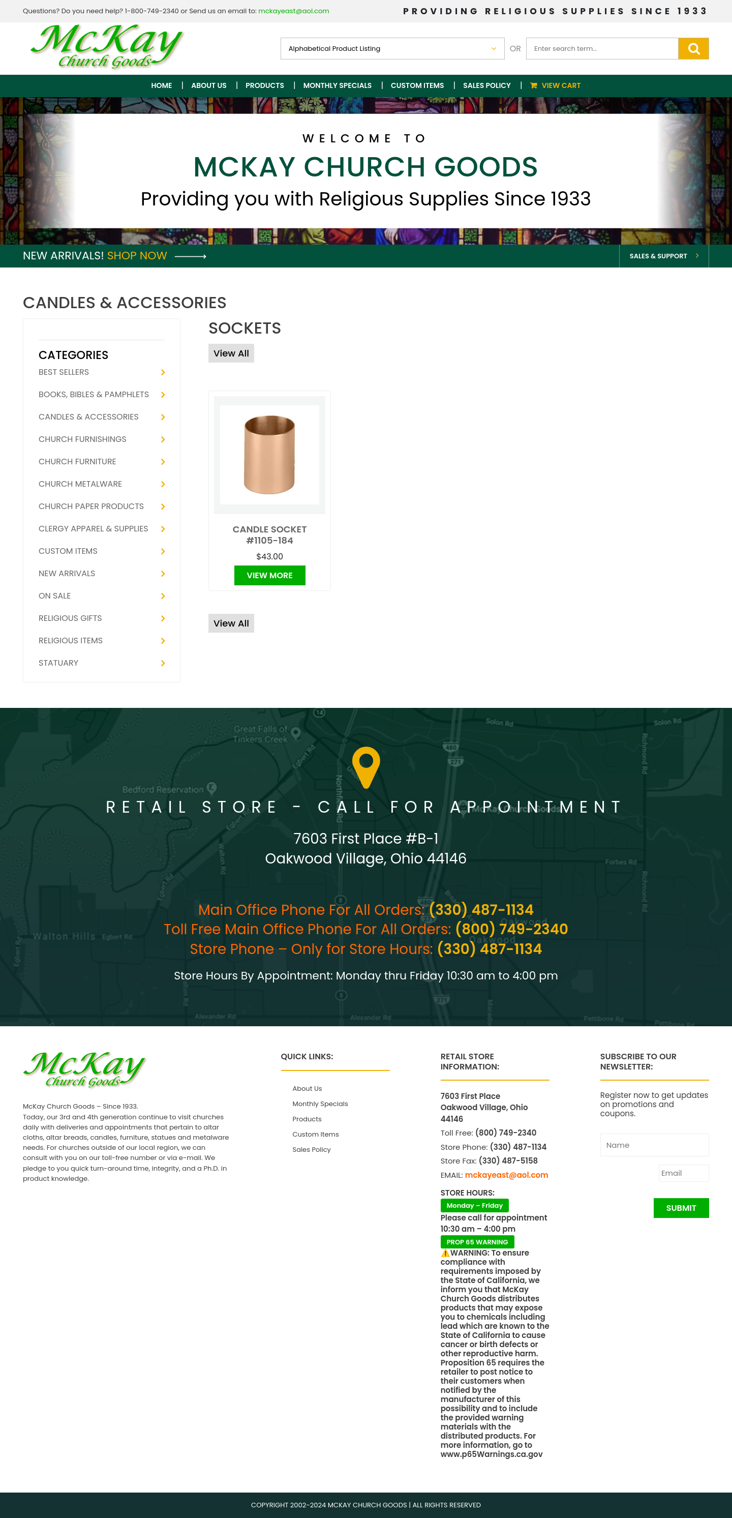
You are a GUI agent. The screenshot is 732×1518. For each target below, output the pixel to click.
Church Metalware (80, 484)
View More (270, 575)
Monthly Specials (337, 85)
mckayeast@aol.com (293, 11)
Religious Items (71, 640)
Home (161, 85)
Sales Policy (487, 85)
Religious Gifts (70, 618)
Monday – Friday (475, 1205)
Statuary (58, 663)
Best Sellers (64, 372)
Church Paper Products (91, 506)
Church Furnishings (83, 439)
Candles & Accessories (89, 417)
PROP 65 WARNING (477, 1242)
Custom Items (417, 85)
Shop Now (156, 255)
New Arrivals (67, 573)
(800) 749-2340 (511, 929)
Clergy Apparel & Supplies (93, 528)
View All (231, 353)
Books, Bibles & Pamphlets (94, 394)
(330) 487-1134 (481, 910)
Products (265, 85)
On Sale (55, 596)
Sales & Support (658, 256)
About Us (208, 85)
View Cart (561, 85)
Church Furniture (77, 461)
